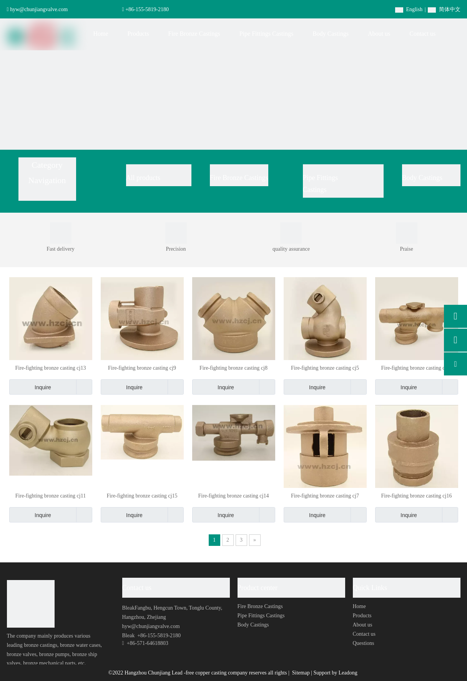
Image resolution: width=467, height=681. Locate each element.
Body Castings (422, 178)
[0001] (60, 233)
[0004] (291, 233)
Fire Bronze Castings (239, 178)
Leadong (348, 673)
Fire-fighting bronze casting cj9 (142, 368)
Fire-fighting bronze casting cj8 (233, 368)
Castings (315, 189)
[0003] (176, 233)
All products (143, 178)
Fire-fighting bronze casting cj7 (325, 496)
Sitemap (301, 673)
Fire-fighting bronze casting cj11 (50, 496)
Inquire (30, 387)
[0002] (406, 233)
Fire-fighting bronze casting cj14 (233, 496)
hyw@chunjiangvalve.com (39, 9)
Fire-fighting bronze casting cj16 (416, 496)
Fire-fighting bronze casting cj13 (50, 368)
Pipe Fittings (321, 178)
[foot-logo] (31, 604)
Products (362, 615)
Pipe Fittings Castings (261, 615)
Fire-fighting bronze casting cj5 (325, 368)
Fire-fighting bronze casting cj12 (416, 368)
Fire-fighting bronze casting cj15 (142, 496)
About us (362, 625)
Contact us (364, 634)
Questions (363, 643)
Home (359, 606)
